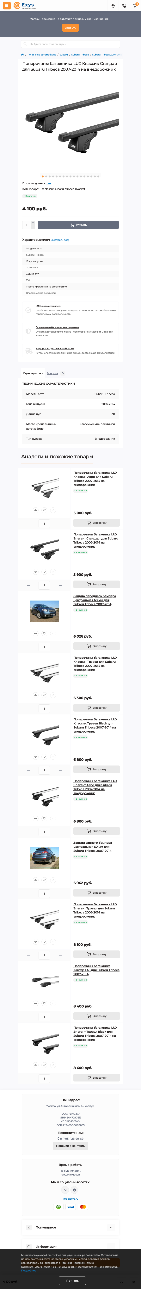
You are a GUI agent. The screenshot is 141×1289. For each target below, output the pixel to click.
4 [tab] (53, 176)
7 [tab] (63, 176)
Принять (72, 1280)
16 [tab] (95, 176)
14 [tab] (88, 176)
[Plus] (33, 223)
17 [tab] (98, 176)
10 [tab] (74, 176)
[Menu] (7, 5)
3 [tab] (50, 176)
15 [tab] (91, 176)
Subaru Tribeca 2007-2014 (107, 54)
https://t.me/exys (74, 1190)
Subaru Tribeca (80, 54)
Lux (48, 183)
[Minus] (33, 227)
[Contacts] (124, 5)
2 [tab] (46, 176)
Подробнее (28, 1270)
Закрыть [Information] (70, 27)
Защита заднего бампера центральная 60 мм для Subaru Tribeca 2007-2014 (92, 847)
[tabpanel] (70, 122)
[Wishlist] (44, 510)
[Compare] (53, 510)
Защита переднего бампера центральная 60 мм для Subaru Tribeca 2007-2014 (94, 600)
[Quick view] (36, 510)
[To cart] (96, 523)
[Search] (25, 44)
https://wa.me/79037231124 (65, 1190)
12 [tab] (81, 176)
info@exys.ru (70, 1198)
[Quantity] (26, 225)
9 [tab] (70, 176)
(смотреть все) (60, 239)
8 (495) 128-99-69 (71, 1138)
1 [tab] (43, 176)
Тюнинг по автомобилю (41, 54)
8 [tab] (67, 176)
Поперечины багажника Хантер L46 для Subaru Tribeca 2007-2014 (96, 970)
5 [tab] (57, 176)
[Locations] (113, 5)
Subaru (63, 54)
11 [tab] (77, 176)
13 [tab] (84, 176)
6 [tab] (60, 176)
